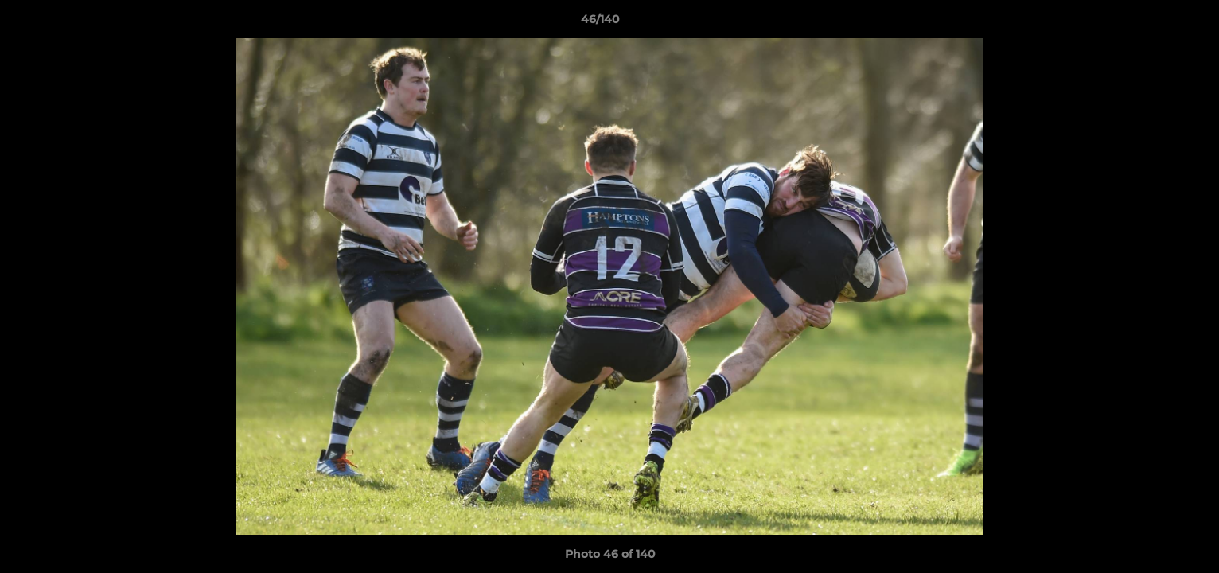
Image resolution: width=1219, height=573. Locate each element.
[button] (1152, 23)
